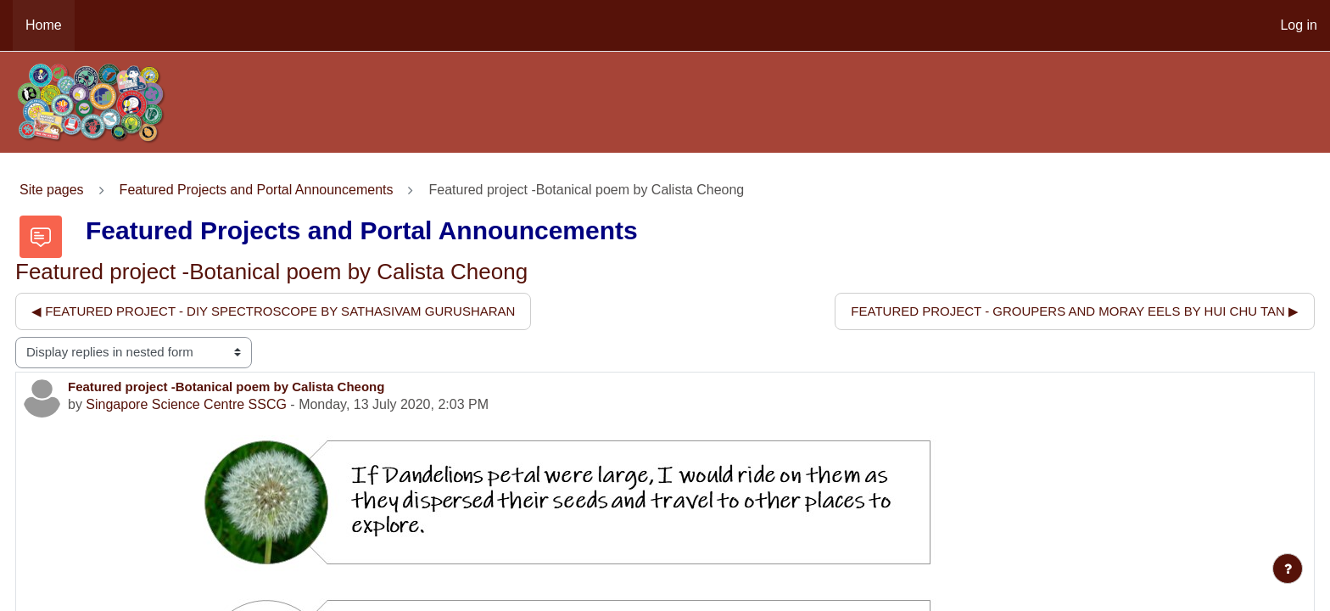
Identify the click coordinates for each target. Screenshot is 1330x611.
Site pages (52, 189)
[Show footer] (1287, 568)
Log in (1298, 25)
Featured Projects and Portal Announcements (257, 189)
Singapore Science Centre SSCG (186, 404)
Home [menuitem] (43, 25)
